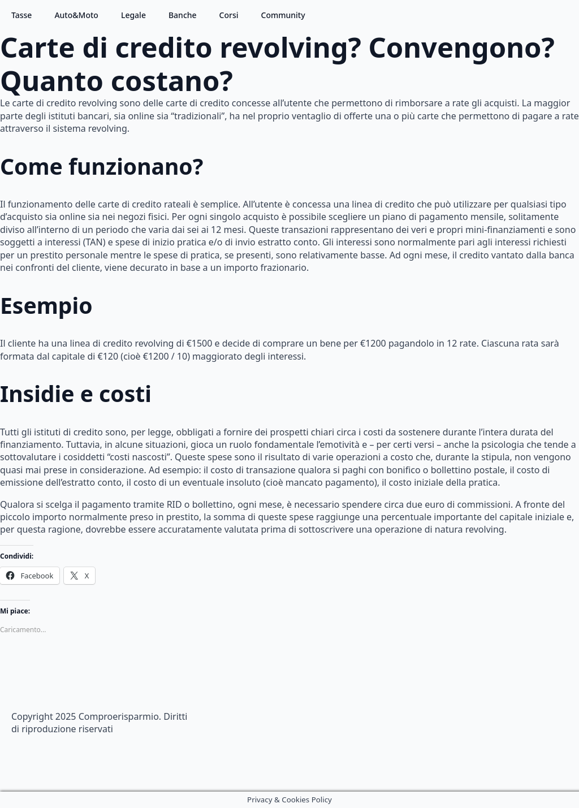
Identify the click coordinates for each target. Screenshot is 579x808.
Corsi (229, 15)
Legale (133, 15)
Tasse (21, 15)
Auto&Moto (76, 15)
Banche (182, 15)
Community (283, 15)
